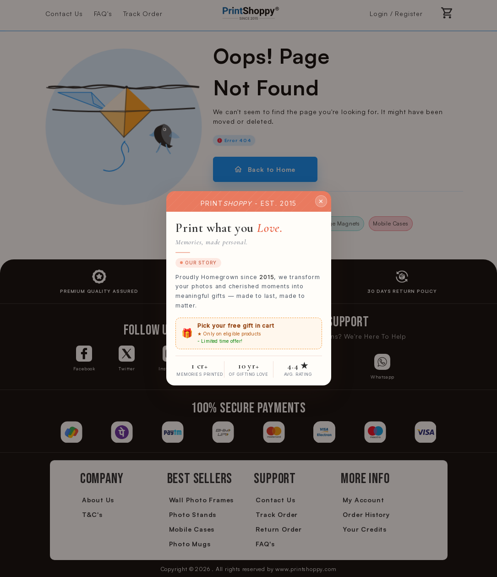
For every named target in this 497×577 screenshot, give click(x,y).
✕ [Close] (321, 201)
